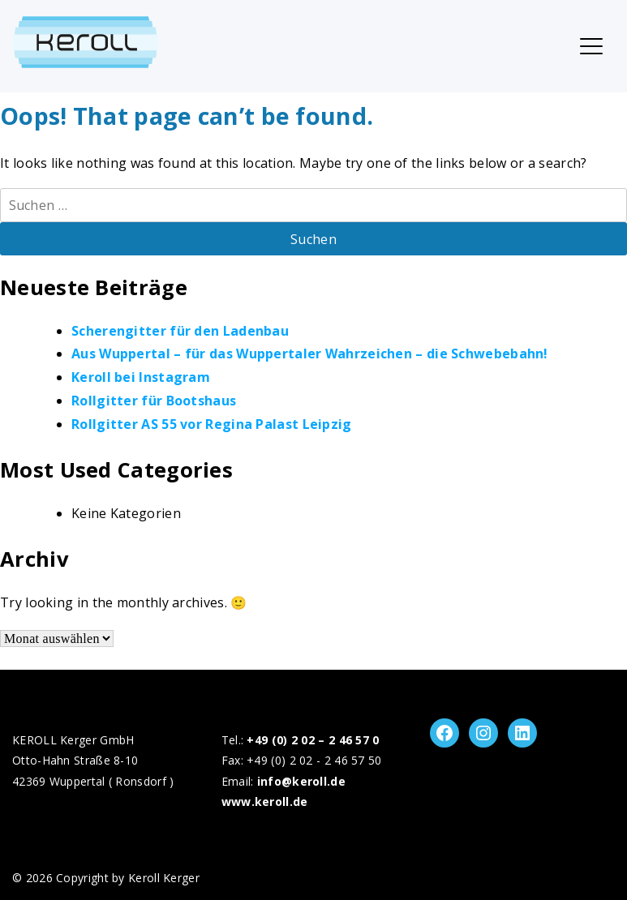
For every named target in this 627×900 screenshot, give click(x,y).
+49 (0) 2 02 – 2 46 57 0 (313, 740)
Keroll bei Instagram (140, 377)
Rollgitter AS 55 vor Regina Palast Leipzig (211, 424)
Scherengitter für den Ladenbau (180, 331)
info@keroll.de (301, 781)
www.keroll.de (264, 801)
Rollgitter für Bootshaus (153, 400)
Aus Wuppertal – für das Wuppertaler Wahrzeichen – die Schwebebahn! (309, 353)
